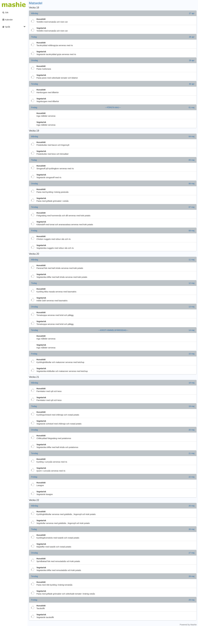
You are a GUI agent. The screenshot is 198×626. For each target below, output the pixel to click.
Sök (5, 12)
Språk (13, 26)
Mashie (193, 625)
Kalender (7, 20)
